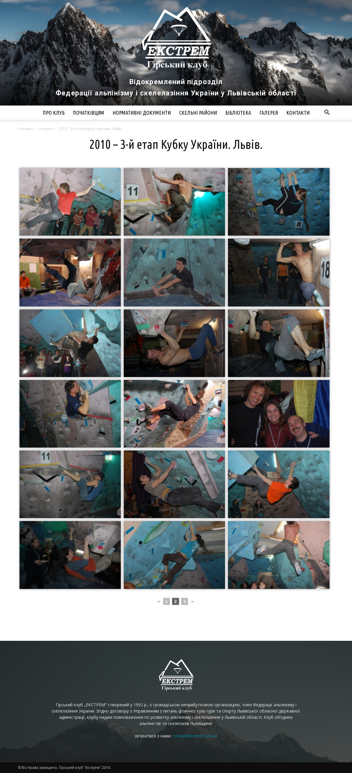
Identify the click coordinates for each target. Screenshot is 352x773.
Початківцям (88, 113)
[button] (327, 113)
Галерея (268, 113)
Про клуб (54, 113)
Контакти (298, 113)
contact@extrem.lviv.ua (195, 736)
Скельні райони (198, 113)
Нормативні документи (141, 113)
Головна (25, 128)
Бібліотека (238, 113)
